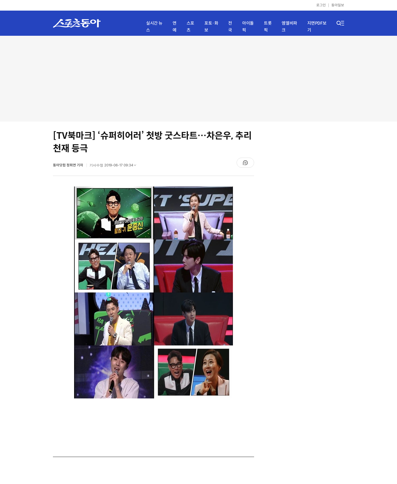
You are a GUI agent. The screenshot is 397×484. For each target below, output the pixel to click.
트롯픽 (268, 26)
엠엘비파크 (289, 26)
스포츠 (190, 26)
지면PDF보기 (317, 26)
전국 (230, 26)
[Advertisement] (198, 78)
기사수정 (114, 166)
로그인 (321, 5)
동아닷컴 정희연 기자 (68, 165)
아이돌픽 (248, 26)
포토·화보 (211, 26)
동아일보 (337, 5)
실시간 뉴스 (154, 26)
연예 (175, 26)
